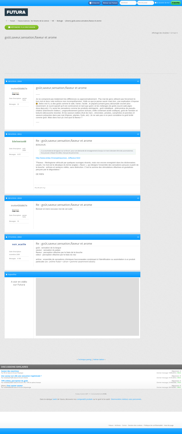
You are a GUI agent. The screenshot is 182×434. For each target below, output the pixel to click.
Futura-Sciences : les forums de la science (33, 21)
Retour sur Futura (110, 3)
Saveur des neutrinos (10, 371)
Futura (111, 425)
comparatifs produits (85, 399)
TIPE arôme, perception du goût (14, 381)
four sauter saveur (15, 386)
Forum (12, 21)
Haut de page (169, 425)
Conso (124, 425)
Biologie (60, 21)
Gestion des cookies (135, 425)
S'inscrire (94, 3)
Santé (55, 399)
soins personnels (134, 399)
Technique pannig (84, 359)
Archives (118, 425)
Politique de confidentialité (153, 425)
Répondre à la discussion (21, 27)
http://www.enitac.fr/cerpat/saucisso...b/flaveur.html (58, 158)
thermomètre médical (119, 399)
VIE (53, 21)
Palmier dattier (98, 359)
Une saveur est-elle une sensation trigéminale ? (21, 376)
